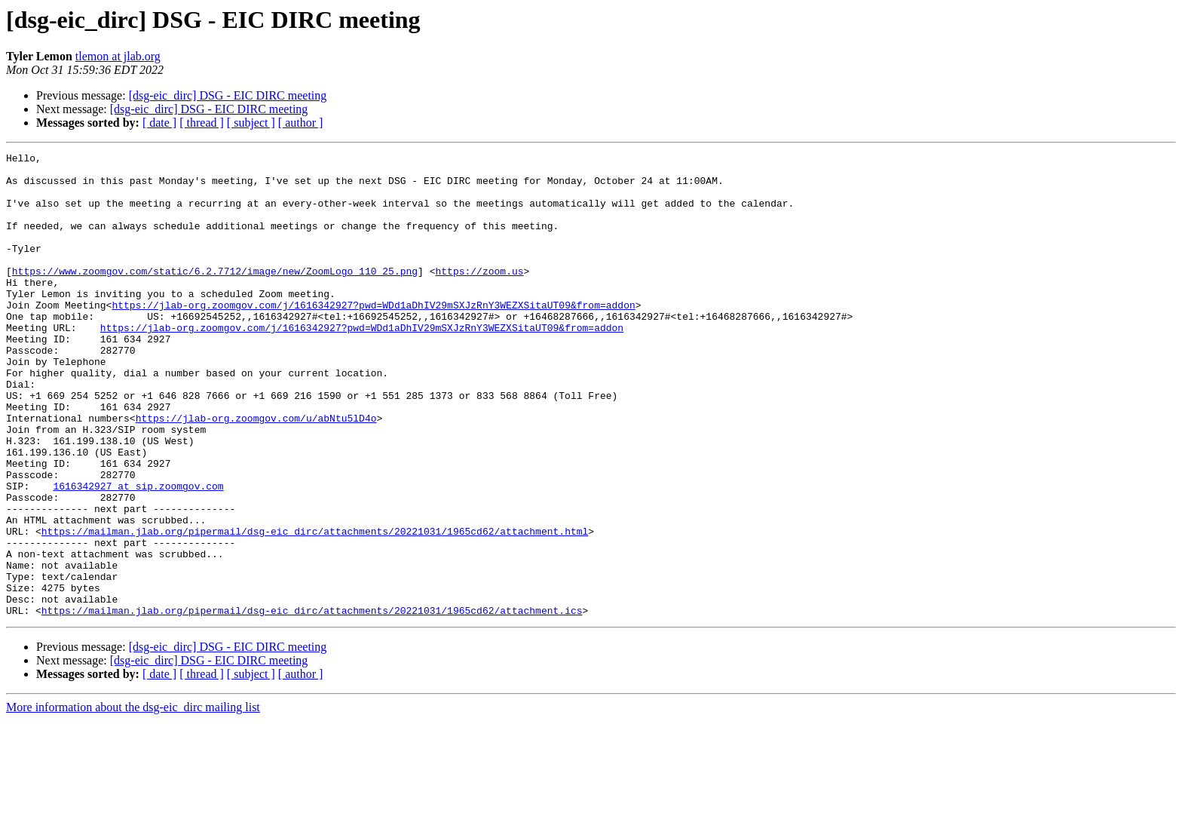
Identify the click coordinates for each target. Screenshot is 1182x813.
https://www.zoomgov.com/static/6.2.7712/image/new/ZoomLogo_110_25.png (215, 295)
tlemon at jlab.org (118, 56)
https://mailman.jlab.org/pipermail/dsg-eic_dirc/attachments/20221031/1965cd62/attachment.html (314, 608)
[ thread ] (201, 122)
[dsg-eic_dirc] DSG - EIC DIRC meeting (228, 95)
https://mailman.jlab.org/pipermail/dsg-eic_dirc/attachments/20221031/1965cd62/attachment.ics (312, 703)
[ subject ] (251, 122)
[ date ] (159, 122)
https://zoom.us (479, 295)
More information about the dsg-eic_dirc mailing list (133, 799)
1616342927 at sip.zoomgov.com (138, 553)
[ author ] (300, 122)
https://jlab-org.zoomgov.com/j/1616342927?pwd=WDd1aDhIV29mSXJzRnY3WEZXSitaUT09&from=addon (373, 336)
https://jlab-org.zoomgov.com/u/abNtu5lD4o (256, 472)
